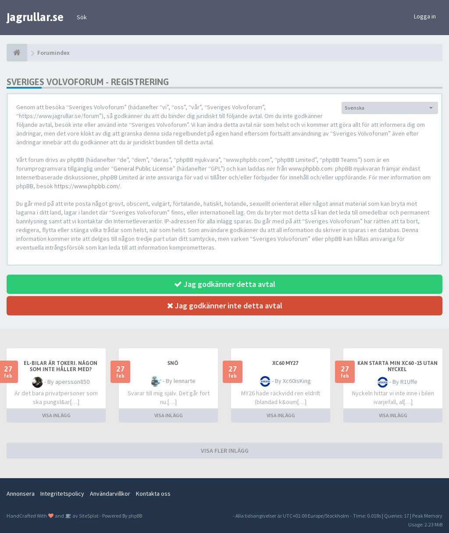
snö (172, 363)
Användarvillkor (110, 493)
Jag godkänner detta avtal (224, 284)
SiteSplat (88, 515)
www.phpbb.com (310, 168)
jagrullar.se (35, 17)
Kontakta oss (153, 493)
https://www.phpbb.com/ (87, 186)
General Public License (143, 168)
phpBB (135, 515)
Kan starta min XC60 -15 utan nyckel (397, 366)
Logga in (425, 16)
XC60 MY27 (285, 363)
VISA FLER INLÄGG (225, 450)
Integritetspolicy (62, 493)
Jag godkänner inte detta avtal (224, 305)
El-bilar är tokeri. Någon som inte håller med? (60, 366)
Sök (82, 17)
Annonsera (21, 493)
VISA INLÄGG (56, 415)
